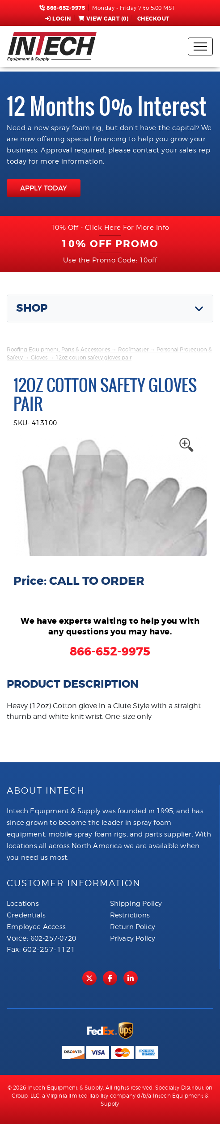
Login (58, 18)
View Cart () (103, 18)
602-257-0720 (53, 938)
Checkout (152, 18)
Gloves (39, 357)
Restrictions (130, 915)
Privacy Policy (133, 938)
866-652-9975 (62, 8)
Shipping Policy (136, 904)
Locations (23, 904)
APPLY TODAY (43, 188)
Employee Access (36, 927)
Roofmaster (133, 349)
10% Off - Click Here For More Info (110, 228)
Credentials (26, 915)
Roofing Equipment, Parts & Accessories (58, 349)
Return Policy (133, 927)
